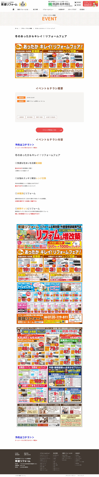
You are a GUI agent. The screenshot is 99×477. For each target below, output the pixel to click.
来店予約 (26, 453)
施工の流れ (64, 460)
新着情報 (77, 463)
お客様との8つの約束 (66, 456)
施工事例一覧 (55, 455)
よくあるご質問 (78, 465)
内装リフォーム (43, 465)
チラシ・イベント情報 (80, 461)
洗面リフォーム (43, 463)
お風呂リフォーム (43, 460)
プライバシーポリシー (71, 475)
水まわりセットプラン (44, 455)
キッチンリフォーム (44, 456)
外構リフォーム (43, 468)
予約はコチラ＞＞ (24, 144)
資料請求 (17, 454)
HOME (16, 453)
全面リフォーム (56, 468)
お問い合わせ (27, 454)
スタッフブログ (78, 458)
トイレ (54, 460)
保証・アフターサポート (67, 458)
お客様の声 (78, 460)
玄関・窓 (55, 463)
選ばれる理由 (64, 455)
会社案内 (77, 455)
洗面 (54, 461)
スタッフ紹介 (78, 456)
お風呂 (54, 458)
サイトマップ (81, 475)
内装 (54, 466)
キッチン (55, 456)
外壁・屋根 (42, 466)
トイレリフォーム (43, 461)
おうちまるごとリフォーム (45, 458)
